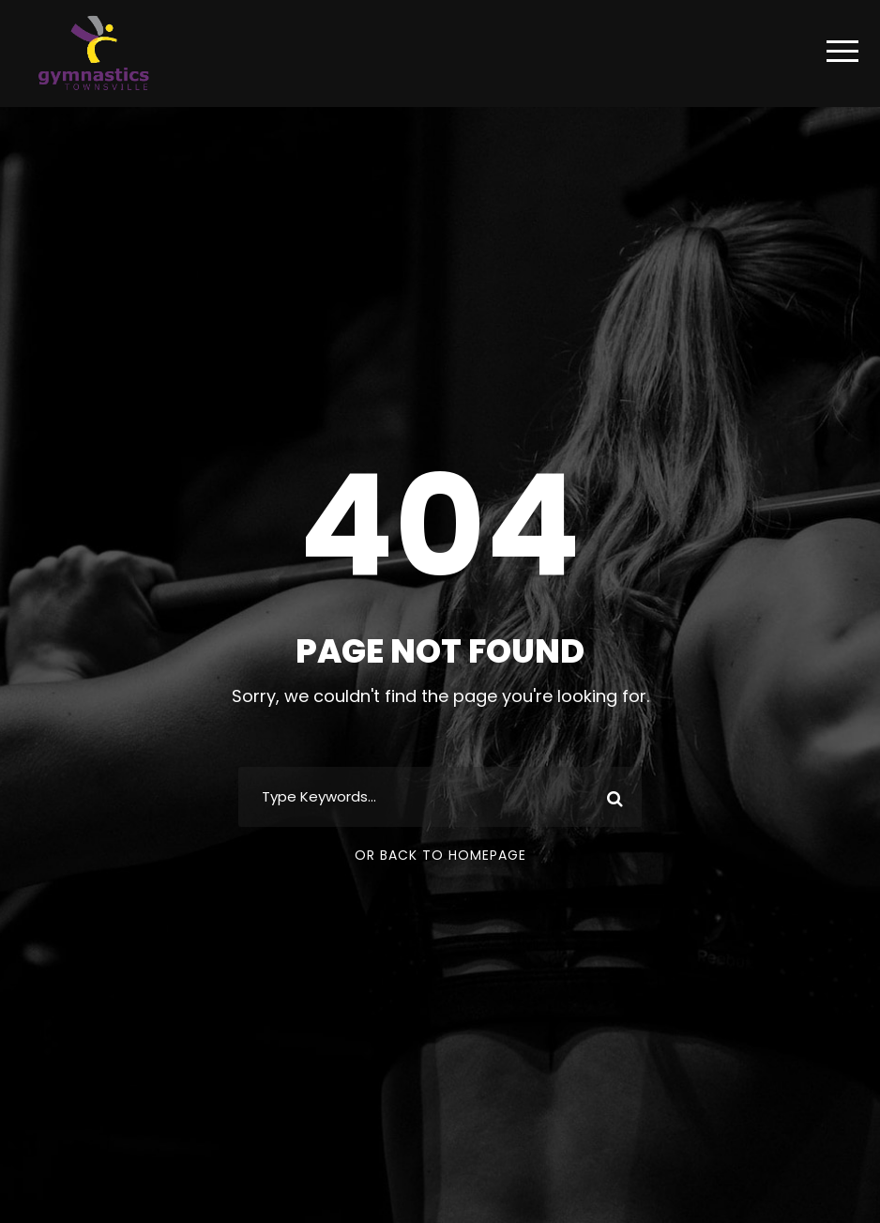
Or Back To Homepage (440, 855)
